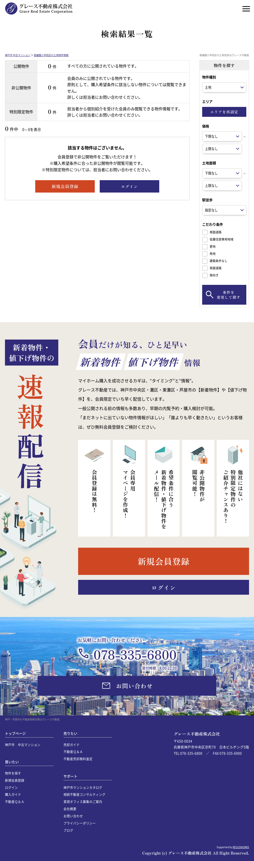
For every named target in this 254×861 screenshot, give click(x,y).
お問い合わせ (73, 815)
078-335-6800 (135, 654)
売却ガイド (72, 744)
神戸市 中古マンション (17, 55)
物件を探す (13, 773)
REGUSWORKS (241, 847)
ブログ (68, 830)
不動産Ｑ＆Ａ (14, 801)
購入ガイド (13, 794)
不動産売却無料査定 (78, 758)
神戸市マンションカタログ (83, 787)
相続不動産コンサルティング (84, 794)
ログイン (11, 787)
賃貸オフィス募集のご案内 (83, 801)
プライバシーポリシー (80, 823)
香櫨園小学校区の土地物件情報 (51, 55)
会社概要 (70, 808)
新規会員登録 (14, 780)
